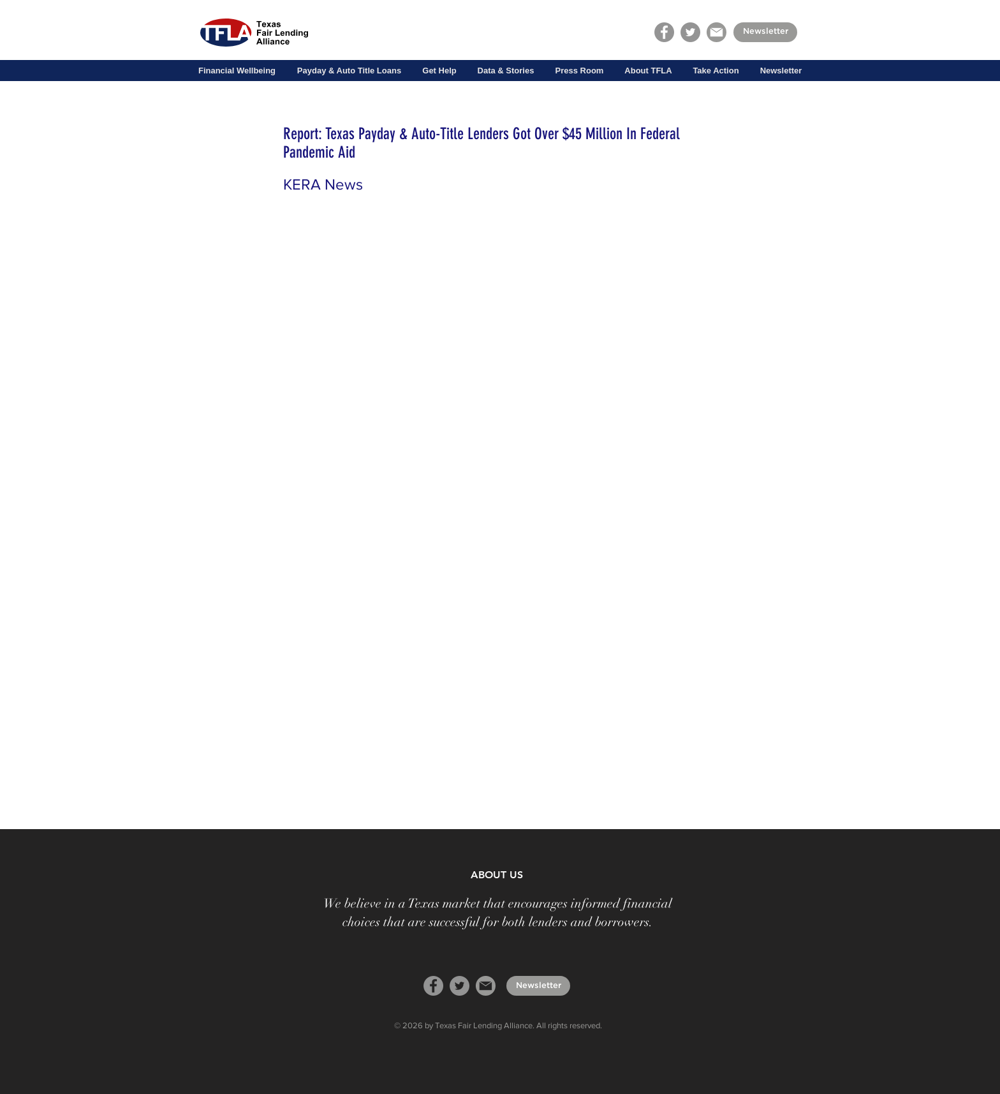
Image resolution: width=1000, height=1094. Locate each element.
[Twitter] (690, 32)
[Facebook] (664, 32)
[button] (237, 71)
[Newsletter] (765, 32)
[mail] (716, 32)
